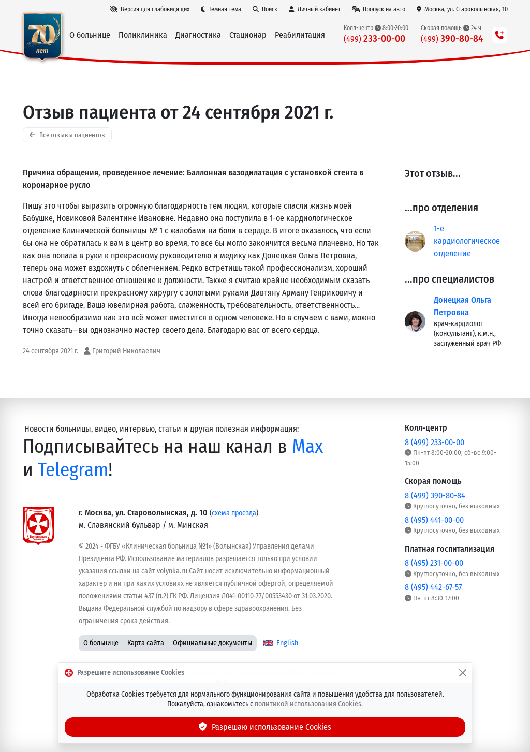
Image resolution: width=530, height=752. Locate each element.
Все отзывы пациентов (67, 135)
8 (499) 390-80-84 (435, 495)
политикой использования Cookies (308, 704)
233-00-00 (374, 39)
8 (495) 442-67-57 (433, 587)
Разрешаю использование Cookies (265, 727)
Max (307, 446)
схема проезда (234, 513)
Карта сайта (145, 643)
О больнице (101, 643)
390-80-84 (452, 39)
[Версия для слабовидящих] (149, 9)
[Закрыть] (462, 673)
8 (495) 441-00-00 (434, 520)
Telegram (73, 469)
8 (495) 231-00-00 (434, 563)
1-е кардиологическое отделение (467, 241)
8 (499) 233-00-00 (434, 442)
